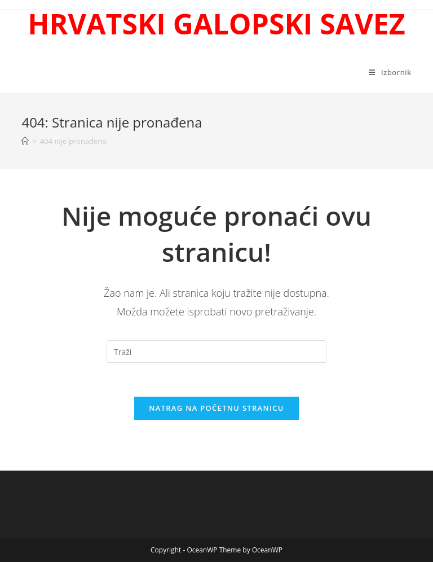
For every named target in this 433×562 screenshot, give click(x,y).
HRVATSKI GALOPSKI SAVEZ (216, 24)
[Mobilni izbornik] (390, 72)
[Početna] (25, 141)
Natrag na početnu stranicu (216, 408)
